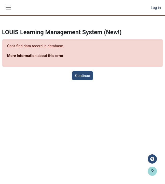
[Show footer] (152, 171)
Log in (156, 7)
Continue (82, 75)
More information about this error (35, 55)
